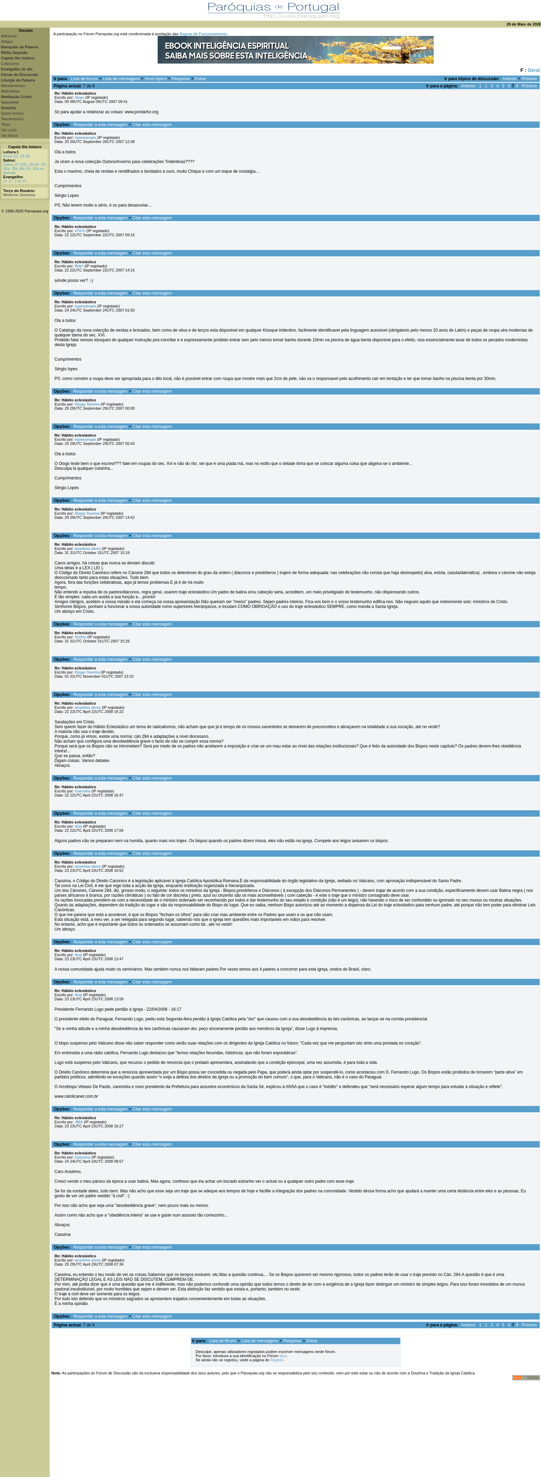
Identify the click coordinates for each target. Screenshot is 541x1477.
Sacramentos (12, 119)
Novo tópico (156, 78)
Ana (78, 826)
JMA (79, 1122)
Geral (534, 70)
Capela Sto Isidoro (25, 147)
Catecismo (10, 63)
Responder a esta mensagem (100, 124)
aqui (283, 1356)
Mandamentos (13, 86)
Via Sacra (9, 135)
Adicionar (9, 36)
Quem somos (12, 113)
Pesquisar (180, 78)
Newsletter (10, 102)
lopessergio (85, 137)
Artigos (7, 41)
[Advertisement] (295, 1428)
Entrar (200, 78)
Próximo (529, 78)
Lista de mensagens (121, 78)
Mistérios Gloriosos (19, 195)
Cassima (82, 791)
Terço (5, 124)
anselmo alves (88, 548)
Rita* (79, 266)
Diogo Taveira (87, 404)
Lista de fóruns (84, 78)
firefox (81, 637)
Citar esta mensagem (152, 124)
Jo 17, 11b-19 (14, 181)
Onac (80, 97)
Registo (276, 1360)
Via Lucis (8, 130)
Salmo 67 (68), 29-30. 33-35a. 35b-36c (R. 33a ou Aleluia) (24, 168)
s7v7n (80, 231)
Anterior (509, 78)
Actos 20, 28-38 (16, 156)
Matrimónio (10, 91)
